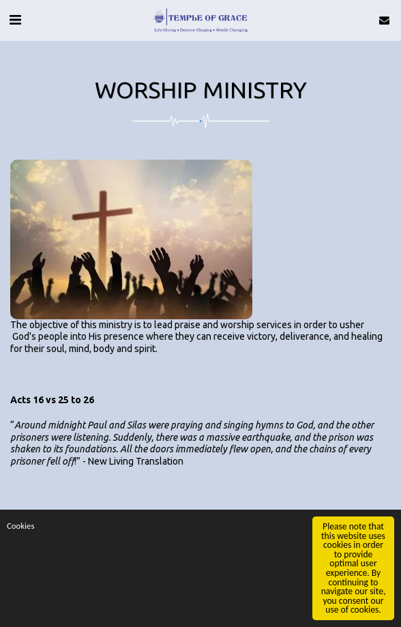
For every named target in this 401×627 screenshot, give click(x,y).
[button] (15, 19)
